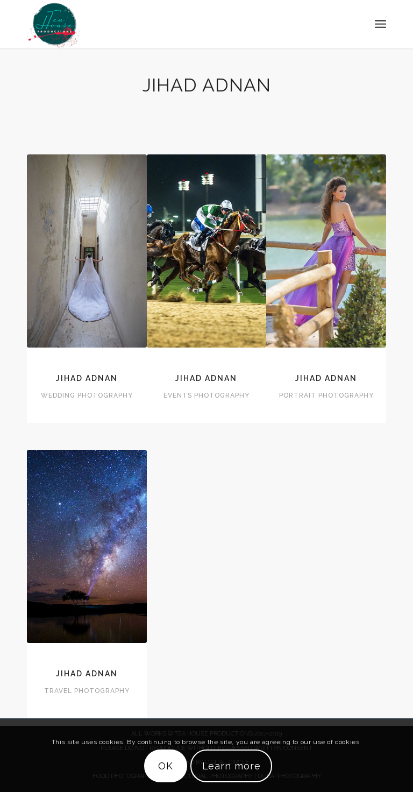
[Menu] (380, 24)
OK (165, 766)
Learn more (231, 766)
